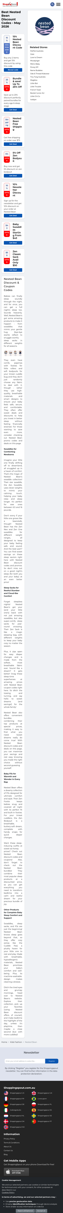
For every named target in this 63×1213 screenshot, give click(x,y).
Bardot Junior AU (37, 93)
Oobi (32, 54)
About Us (7, 1147)
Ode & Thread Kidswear (39, 74)
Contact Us (8, 1151)
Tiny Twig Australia (37, 77)
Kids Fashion (16, 1042)
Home (4, 1042)
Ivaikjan (33, 100)
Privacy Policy (9, 1139)
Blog (6, 1154)
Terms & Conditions (12, 1143)
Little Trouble (35, 87)
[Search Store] (52, 4)
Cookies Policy (8, 1192)
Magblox (33, 80)
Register (52, 1061)
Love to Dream (36, 57)
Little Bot (34, 83)
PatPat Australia (36, 51)
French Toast (35, 90)
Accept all (41, 1211)
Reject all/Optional (25, 1211)
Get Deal (13, 110)
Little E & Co (35, 96)
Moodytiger (35, 61)
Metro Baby (35, 64)
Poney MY (34, 67)
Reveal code (13, 70)
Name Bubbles (36, 70)
